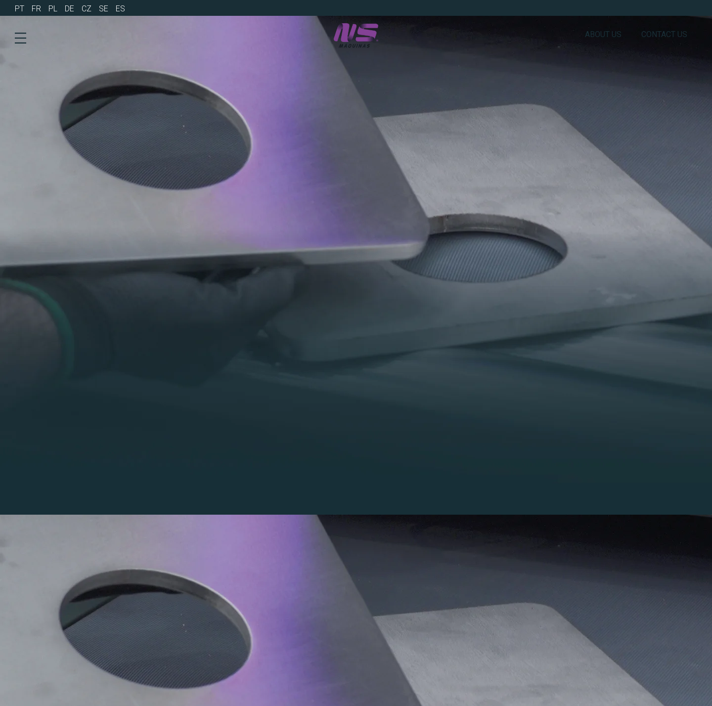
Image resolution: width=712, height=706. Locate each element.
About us (603, 34)
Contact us (664, 34)
